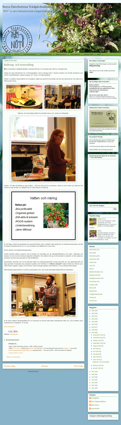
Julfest (91, 262)
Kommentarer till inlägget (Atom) (49, 371)
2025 (93, 313)
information (92, 259)
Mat (90, 269)
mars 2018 (96, 359)
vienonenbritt (95, 408)
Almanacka (92, 249)
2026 (93, 310)
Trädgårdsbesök (94, 294)
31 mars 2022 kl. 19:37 (16, 353)
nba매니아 (67, 348)
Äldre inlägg (78, 366)
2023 (93, 319)
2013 (93, 382)
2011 (93, 388)
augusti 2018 (97, 346)
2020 (93, 327)
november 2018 (98, 337)
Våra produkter (75, 54)
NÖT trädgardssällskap (98, 401)
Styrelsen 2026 (88, 54)
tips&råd (91, 291)
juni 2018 (96, 351)
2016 (93, 374)
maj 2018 (96, 354)
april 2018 (96, 357)
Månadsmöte (14, 334)
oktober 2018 (97, 340)
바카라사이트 (17, 348)
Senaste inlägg (9, 366)
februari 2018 (97, 365)
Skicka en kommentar (13, 357)
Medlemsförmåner (46, 54)
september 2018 (98, 343)
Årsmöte (92, 300)
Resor (91, 288)
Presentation (93, 281)
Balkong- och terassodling (101, 362)
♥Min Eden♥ (95, 405)
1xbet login (33, 348)
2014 (93, 380)
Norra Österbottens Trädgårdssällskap (27, 6)
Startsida (8, 54)
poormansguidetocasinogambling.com (20, 350)
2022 (93, 321)
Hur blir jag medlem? (30, 54)
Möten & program (61, 54)
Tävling (91, 297)
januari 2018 (97, 368)
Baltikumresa (102, 219)
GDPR (99, 54)
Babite (100, 231)
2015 (93, 377)
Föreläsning (93, 256)
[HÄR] (95, 149)
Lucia (91, 265)
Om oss (17, 54)
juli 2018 (96, 348)
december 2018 (98, 335)
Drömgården (95, 398)
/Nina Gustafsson (9, 326)
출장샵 (42, 348)
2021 (93, 324)
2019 (93, 330)
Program (92, 285)
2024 (93, 316)
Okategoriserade (94, 278)
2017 (93, 371)
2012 (93, 385)
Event (91, 253)
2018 (93, 332)
